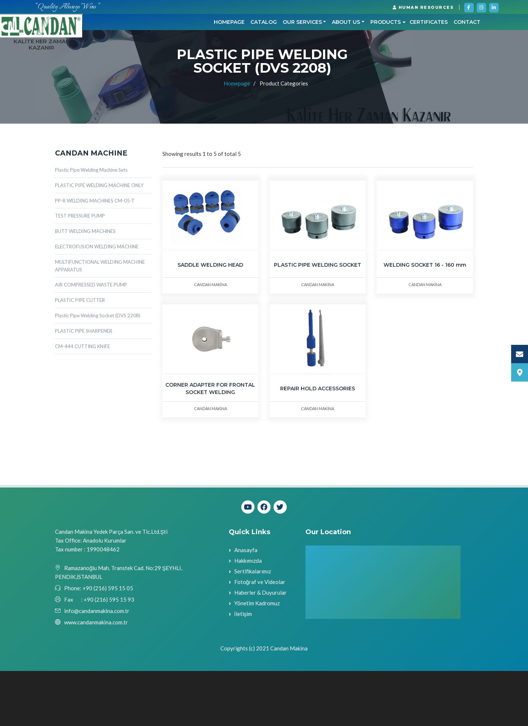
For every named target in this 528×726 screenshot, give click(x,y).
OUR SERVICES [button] (219, 61)
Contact (384, 61)
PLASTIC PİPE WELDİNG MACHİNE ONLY (99, 240)
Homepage (146, 61)
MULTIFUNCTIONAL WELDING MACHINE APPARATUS (100, 320)
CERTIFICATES (346, 61)
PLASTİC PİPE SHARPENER (83, 385)
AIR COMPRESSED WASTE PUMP (91, 340)
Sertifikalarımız (252, 626)
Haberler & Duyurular (260, 647)
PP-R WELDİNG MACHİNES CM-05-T (95, 255)
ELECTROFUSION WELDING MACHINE (97, 301)
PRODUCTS (305, 61)
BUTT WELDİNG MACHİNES (85, 286)
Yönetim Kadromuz (257, 657)
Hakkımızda (248, 615)
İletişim (243, 668)
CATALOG (180, 61)
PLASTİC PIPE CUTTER (80, 355)
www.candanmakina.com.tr (96, 677)
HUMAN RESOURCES (423, 7)
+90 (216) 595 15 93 (109, 654)
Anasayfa (245, 604)
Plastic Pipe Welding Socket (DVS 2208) (97, 370)
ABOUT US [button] (263, 61)
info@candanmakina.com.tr (96, 666)
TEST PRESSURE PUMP (80, 271)
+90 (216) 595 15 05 (107, 643)
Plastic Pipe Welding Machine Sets (91, 224)
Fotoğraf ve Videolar (259, 636)
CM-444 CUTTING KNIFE (82, 401)
